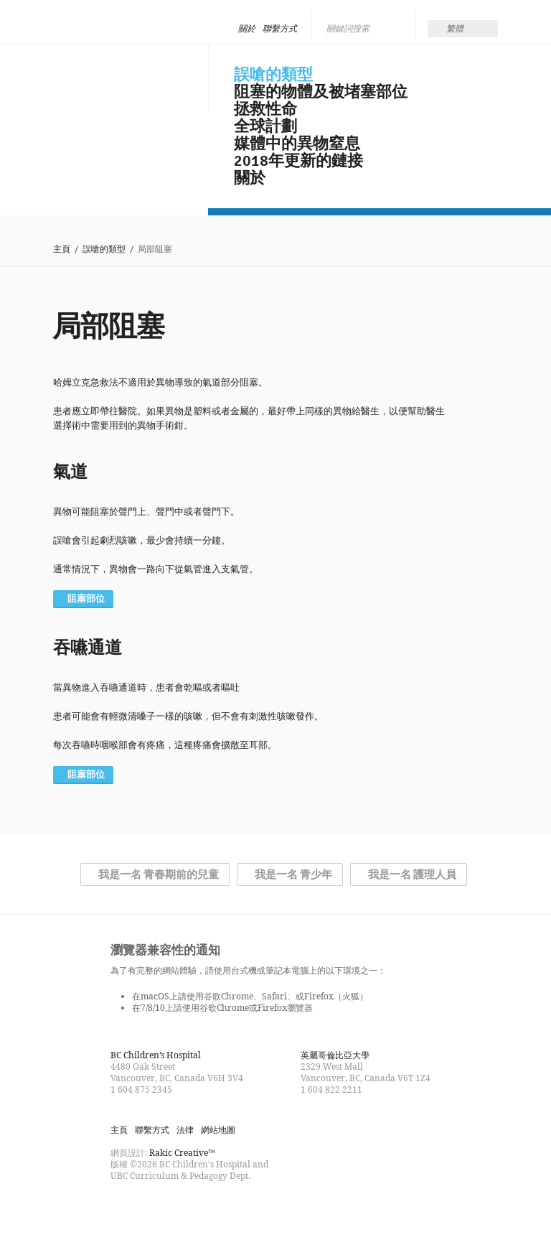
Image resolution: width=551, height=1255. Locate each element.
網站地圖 (218, 1130)
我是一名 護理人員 (412, 874)
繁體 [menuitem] (454, 28)
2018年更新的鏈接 (298, 160)
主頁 (61, 249)
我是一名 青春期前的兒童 (158, 874)
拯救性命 (265, 109)
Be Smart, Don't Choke (119, 73)
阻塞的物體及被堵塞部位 (321, 92)
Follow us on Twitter (147, 1207)
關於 (246, 28)
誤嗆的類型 (273, 74)
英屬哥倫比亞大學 (335, 1055)
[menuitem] (463, 28)
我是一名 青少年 (293, 874)
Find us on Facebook (121, 1207)
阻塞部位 (86, 599)
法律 (185, 1130)
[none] (463, 28)
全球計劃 (265, 126)
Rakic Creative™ (182, 1153)
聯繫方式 (280, 28)
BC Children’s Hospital (155, 1055)
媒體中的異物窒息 (297, 143)
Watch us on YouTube (173, 1207)
